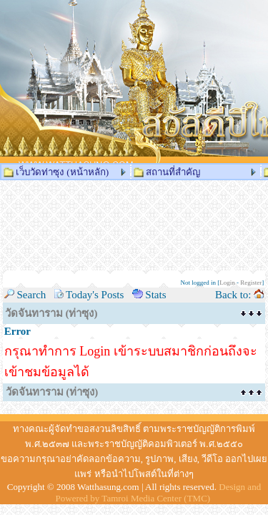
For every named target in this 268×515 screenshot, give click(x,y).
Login (227, 282)
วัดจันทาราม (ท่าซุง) (51, 313)
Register (251, 282)
